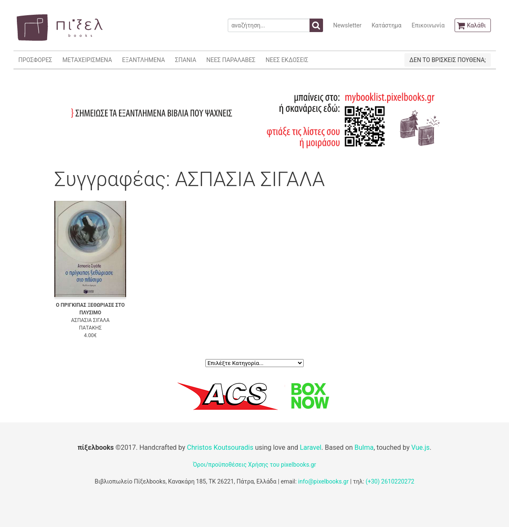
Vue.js (420, 447)
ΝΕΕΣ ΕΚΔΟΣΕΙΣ (287, 60)
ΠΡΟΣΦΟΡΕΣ (35, 60)
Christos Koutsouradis (220, 447)
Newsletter (347, 25)
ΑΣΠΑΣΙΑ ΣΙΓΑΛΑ (90, 320)
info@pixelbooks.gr (323, 481)
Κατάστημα (386, 25)
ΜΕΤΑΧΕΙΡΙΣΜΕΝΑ (87, 60)
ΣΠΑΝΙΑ (185, 60)
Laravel (310, 447)
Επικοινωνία (428, 25)
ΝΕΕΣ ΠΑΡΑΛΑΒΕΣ (231, 60)
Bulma (364, 447)
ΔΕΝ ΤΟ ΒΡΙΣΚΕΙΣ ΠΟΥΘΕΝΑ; (447, 60)
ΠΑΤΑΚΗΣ (90, 328)
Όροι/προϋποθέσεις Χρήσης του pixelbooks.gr (254, 464)
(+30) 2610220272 (390, 481)
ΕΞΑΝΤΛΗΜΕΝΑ (143, 60)
